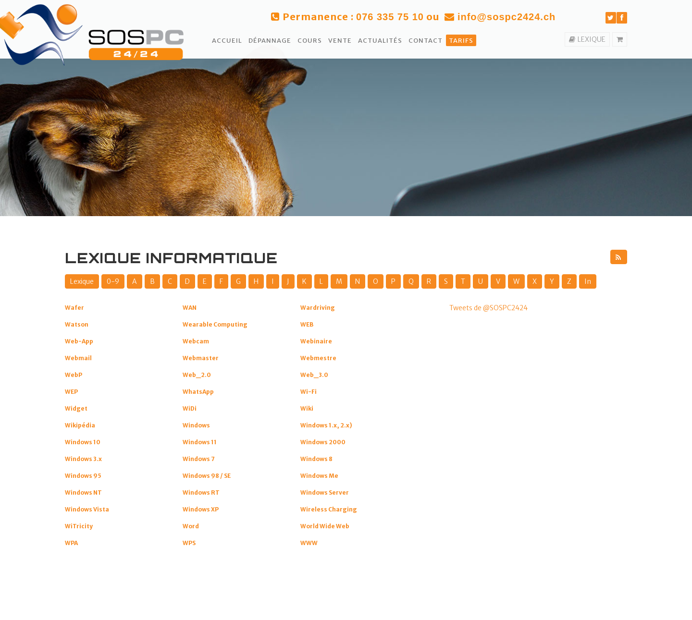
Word (191, 526)
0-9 (113, 281)
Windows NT (83, 492)
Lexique (82, 281)
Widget (76, 408)
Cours (309, 40)
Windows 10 (82, 442)
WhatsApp (198, 391)
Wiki (306, 408)
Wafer (74, 307)
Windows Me (319, 475)
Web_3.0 (314, 374)
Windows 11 (200, 442)
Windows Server (324, 492)
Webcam (196, 341)
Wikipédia (80, 425)
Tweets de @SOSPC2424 (488, 308)
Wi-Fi (308, 391)
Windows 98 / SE (207, 475)
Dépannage (269, 40)
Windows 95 (83, 475)
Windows (196, 425)
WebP (73, 374)
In (587, 281)
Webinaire (316, 341)
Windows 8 (316, 458)
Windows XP (201, 509)
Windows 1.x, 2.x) (326, 425)
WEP (71, 391)
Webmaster (201, 358)
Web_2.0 (197, 374)
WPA (71, 543)
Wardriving (317, 307)
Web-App (79, 341)
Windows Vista (87, 509)
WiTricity (79, 526)
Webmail (78, 358)
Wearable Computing (215, 324)
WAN (190, 307)
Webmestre (318, 358)
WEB (306, 324)
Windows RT (201, 492)
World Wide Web (324, 526)
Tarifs (461, 40)
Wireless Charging (328, 509)
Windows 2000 (323, 442)
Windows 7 (199, 458)
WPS (189, 543)
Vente (340, 40)
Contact (425, 40)
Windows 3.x (83, 458)
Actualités (380, 40)
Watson (76, 324)
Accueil (227, 40)
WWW (309, 543)
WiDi (190, 408)
